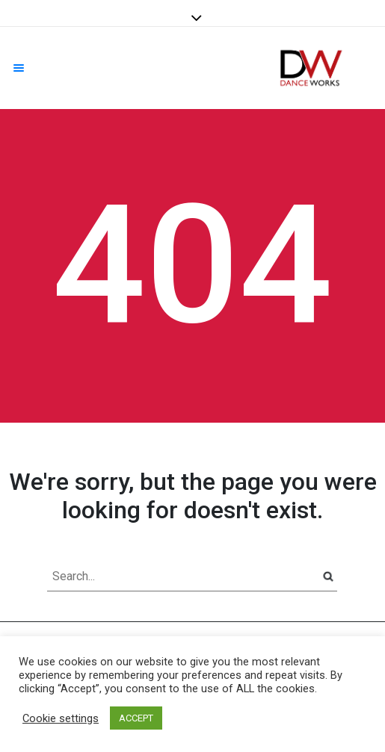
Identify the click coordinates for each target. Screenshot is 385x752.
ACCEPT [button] (136, 718)
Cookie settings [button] (60, 718)
